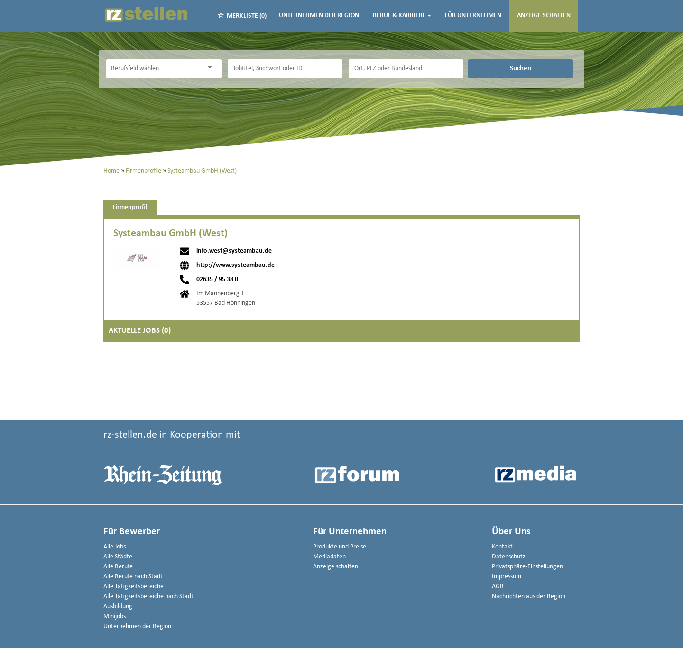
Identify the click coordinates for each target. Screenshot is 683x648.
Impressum (506, 576)
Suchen (520, 68)
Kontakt (502, 546)
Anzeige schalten (544, 15)
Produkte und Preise (339, 546)
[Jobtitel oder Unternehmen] (285, 68)
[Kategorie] (154, 68)
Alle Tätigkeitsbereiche (133, 586)
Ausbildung (117, 606)
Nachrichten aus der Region (528, 596)
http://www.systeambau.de (235, 265)
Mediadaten (329, 556)
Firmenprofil (130, 207)
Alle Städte (117, 556)
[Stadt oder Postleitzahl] (406, 68)
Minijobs (114, 616)
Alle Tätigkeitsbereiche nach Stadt (148, 596)
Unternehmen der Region (319, 15)
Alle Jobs (114, 546)
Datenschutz (509, 556)
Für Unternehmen (473, 15)
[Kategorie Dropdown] (212, 67)
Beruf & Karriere (402, 15)
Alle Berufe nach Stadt (133, 576)
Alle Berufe (118, 566)
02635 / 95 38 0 (217, 279)
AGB (498, 586)
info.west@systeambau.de (234, 251)
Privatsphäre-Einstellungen (527, 566)
